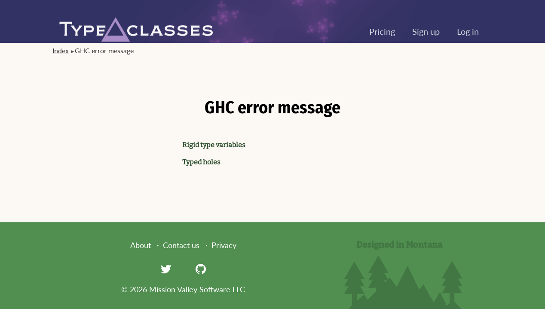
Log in (468, 31)
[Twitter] (165, 268)
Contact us (181, 245)
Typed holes (201, 162)
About (140, 245)
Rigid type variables (213, 145)
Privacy (223, 245)
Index (60, 50)
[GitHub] (201, 268)
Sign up (426, 31)
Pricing (382, 31)
